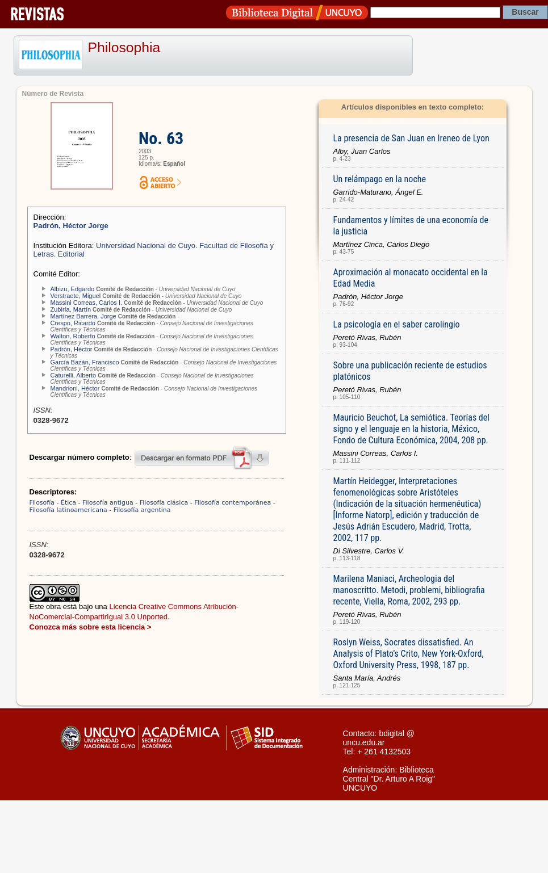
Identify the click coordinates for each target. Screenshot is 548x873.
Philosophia (124, 47)
